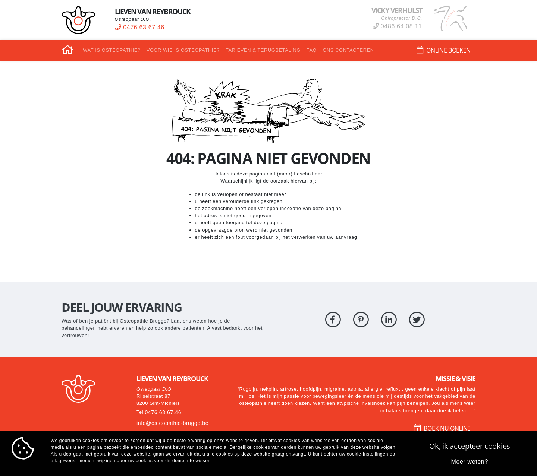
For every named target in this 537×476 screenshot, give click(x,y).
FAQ (312, 50)
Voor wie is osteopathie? (183, 50)
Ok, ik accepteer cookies (469, 446)
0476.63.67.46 (139, 27)
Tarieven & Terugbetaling (263, 50)
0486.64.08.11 (397, 26)
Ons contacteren (348, 50)
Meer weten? (469, 461)
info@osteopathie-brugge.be (172, 423)
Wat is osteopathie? (111, 50)
